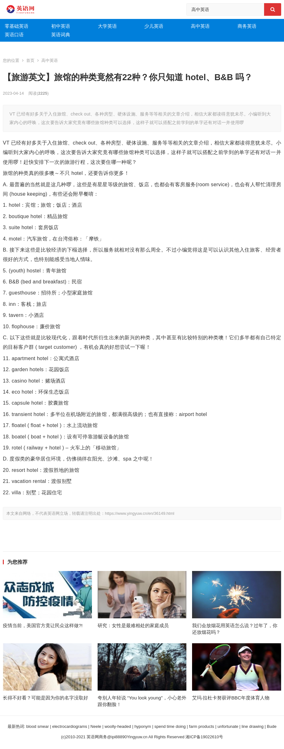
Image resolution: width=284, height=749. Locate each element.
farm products (201, 726)
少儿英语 (153, 26)
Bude (271, 726)
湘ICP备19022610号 (204, 736)
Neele (95, 726)
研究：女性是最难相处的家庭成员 (133, 625)
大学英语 (107, 26)
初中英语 (60, 26)
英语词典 (60, 34)
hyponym (142, 726)
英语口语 (14, 34)
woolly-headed (118, 726)
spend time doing (170, 726)
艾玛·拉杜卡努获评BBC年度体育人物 (230, 697)
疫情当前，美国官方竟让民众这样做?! (43, 625)
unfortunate (227, 726)
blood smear (37, 726)
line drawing (252, 726)
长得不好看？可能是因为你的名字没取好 (45, 697)
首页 (30, 60)
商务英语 (247, 26)
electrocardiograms (69, 726)
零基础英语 (16, 26)
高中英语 (200, 26)
